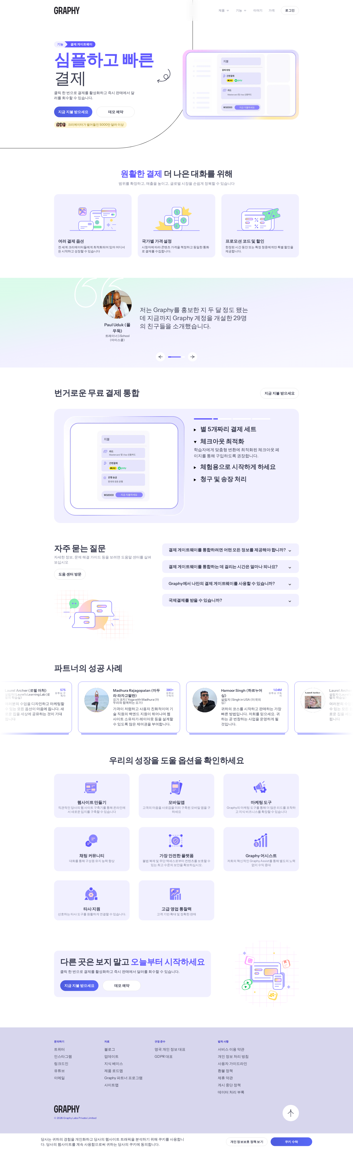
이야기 (257, 10)
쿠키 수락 (291, 1142)
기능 (239, 10)
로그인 (290, 10)
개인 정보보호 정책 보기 (246, 1142)
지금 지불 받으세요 (73, 112)
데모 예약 (115, 112)
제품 (222, 10)
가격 (272, 10)
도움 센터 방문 (69, 574)
